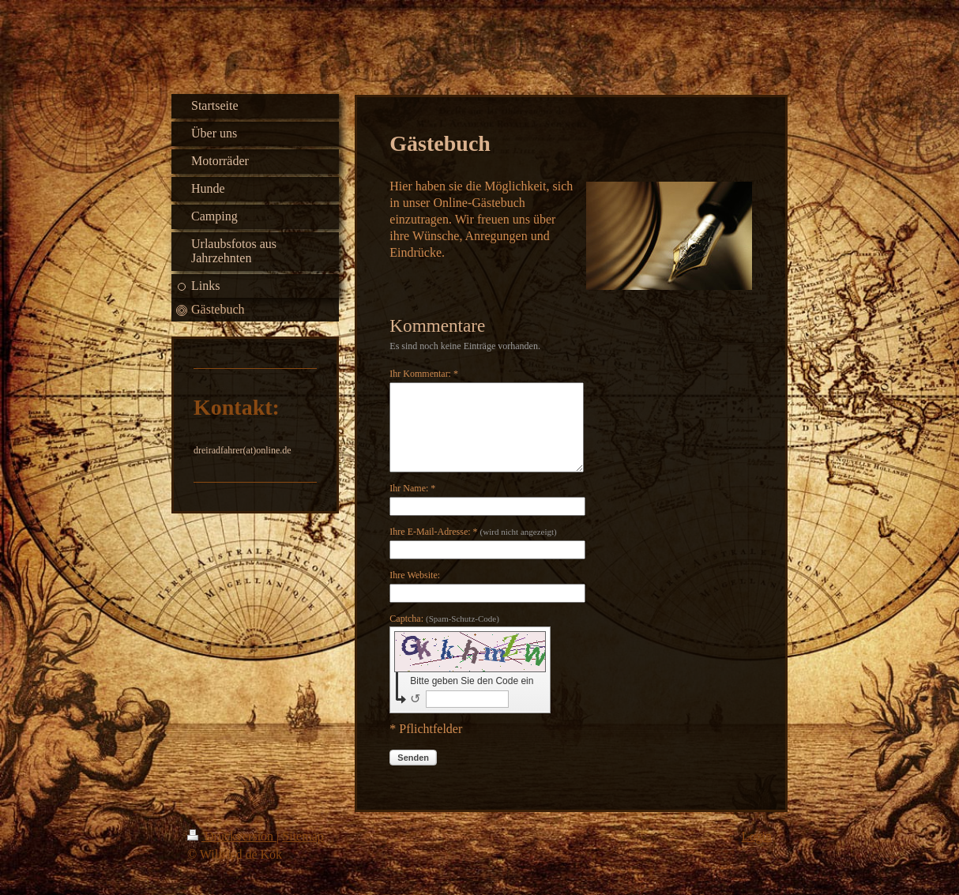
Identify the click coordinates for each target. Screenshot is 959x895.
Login (757, 836)
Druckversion (231, 836)
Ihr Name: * (412, 488)
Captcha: (444, 618)
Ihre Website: (414, 575)
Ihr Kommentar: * (423, 373)
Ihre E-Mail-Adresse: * (472, 531)
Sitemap (302, 836)
